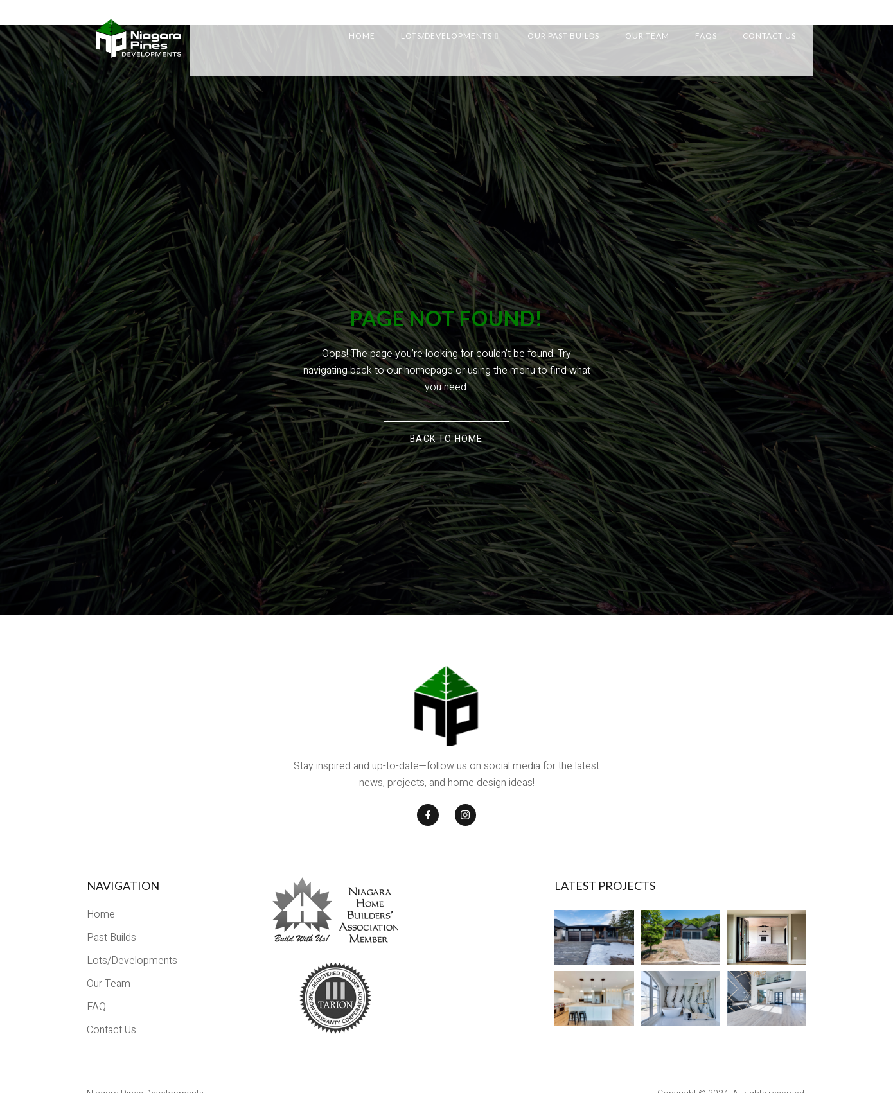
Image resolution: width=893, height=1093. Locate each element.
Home (372, 25)
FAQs (716, 25)
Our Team (657, 25)
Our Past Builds (574, 25)
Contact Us (779, 25)
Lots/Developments (460, 25)
